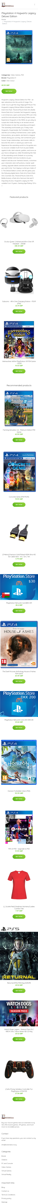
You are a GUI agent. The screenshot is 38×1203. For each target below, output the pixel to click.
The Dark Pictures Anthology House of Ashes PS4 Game (19, 672)
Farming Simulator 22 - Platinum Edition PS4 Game (19, 431)
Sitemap (4, 1202)
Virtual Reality (6, 1174)
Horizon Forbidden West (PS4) (19, 791)
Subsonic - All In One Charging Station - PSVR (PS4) (19, 302)
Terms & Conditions (8, 1195)
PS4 (22, 75)
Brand (4, 1156)
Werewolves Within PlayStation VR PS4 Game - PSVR (19, 362)
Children (4, 1160)
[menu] (34, 4)
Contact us (5, 1191)
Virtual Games (6, 1171)
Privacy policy (6, 1198)
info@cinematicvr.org (9, 1145)
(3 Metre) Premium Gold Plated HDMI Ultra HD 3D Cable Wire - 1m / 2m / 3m (19, 556)
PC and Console (7, 1163)
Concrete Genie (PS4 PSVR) (19, 497)
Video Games (15, 75)
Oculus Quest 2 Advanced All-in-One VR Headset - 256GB (19, 243)
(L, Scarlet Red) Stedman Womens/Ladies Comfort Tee (19, 908)
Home (4, 19)
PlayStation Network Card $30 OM (19, 603)
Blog (3, 1187)
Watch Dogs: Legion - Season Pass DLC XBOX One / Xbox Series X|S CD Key (19, 1030)
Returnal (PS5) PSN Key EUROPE (19, 983)
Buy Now (9, 91)
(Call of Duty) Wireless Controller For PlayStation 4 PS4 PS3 (19, 1090)
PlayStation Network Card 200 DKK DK (19, 720)
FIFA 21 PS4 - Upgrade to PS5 (19, 849)
